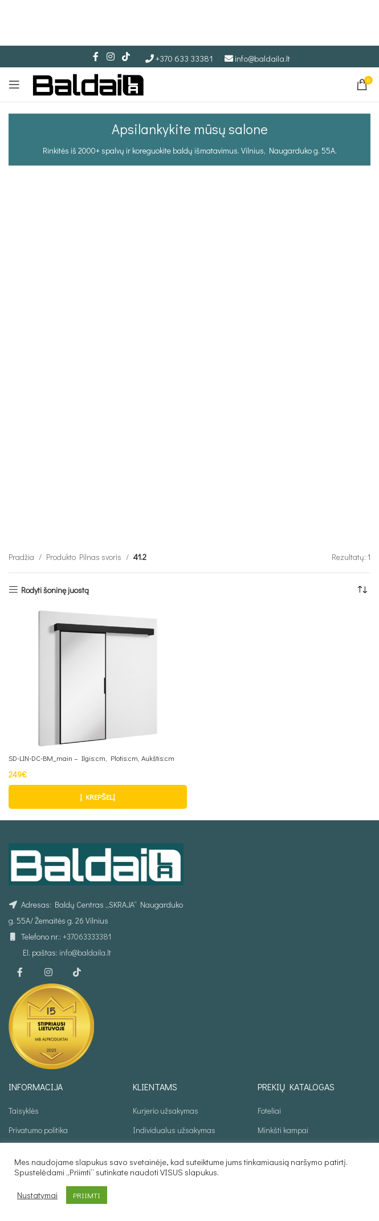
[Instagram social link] (110, 56)
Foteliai (269, 1041)
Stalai (267, 1120)
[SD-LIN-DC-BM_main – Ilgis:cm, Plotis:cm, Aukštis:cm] (98, 598)
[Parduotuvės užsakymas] (361, 510)
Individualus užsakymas (174, 1061)
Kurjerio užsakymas (165, 1041)
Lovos (267, 1081)
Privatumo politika (38, 1061)
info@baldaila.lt (262, 58)
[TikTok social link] (126, 56)
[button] (98, 728)
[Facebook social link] (96, 56)
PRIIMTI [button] (86, 1195)
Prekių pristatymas (40, 1081)
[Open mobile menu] (14, 84)
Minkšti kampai (283, 1061)
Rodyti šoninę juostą (55, 510)
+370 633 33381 (184, 58)
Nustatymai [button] (37, 1195)
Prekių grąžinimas (39, 1120)
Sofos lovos (276, 1100)
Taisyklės (24, 1041)
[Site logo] (88, 83)
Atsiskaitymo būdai (40, 1100)
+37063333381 (87, 868)
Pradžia (21, 477)
